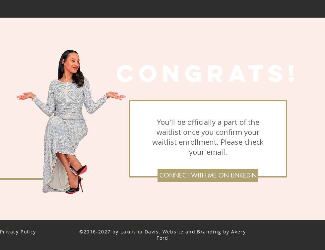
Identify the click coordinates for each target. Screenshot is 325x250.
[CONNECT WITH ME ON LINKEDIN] (208, 175)
